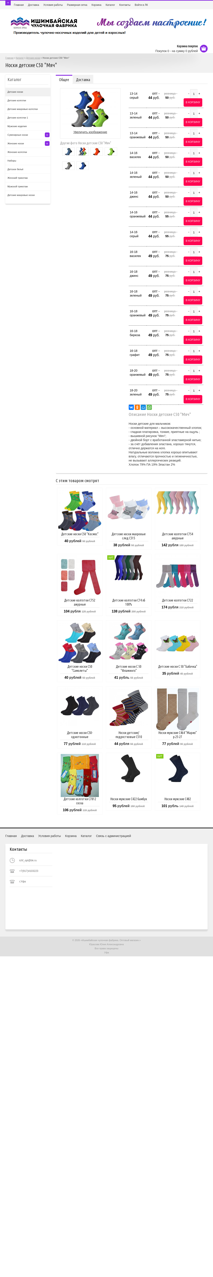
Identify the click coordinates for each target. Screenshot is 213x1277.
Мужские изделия (17, 126)
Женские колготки (17, 152)
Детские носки (33, 58)
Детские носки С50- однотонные (80, 735)
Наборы (12, 160)
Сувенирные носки (18, 135)
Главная (19, 4)
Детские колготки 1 (18, 117)
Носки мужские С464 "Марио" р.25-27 (177, 735)
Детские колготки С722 (177, 600)
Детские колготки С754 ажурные (177, 536)
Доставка (33, 4)
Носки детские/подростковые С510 (128, 735)
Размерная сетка (77, 4)
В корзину (193, 102)
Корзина (96, 4)
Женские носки (16, 143)
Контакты (124, 4)
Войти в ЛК (141, 4)
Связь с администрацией (113, 836)
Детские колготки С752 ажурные (79, 602)
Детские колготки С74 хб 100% (128, 602)
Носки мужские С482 (177, 799)
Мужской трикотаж (18, 186)
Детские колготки (17, 100)
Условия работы (53, 4)
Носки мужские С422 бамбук (128, 799)
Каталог (110, 4)
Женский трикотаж (18, 178)
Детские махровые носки (21, 195)
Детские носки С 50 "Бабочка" (177, 666)
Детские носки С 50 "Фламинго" (128, 668)
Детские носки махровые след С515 (129, 536)
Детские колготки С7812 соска (79, 801)
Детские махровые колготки (23, 109)
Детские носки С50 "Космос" (79, 534)
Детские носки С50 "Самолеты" (79, 668)
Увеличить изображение (90, 132)
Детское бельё (15, 169)
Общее (64, 79)
